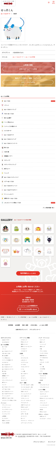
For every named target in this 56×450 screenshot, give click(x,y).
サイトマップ (51, 442)
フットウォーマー (6, 414)
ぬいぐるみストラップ (7, 351)
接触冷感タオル (43, 355)
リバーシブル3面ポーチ (7, 360)
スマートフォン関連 (25, 337)
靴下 (41, 364)
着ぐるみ (4, 371)
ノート (22, 355)
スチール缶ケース (25, 396)
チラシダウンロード (35, 329)
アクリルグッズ (24, 402)
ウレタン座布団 (5, 422)
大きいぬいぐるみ (6, 353)
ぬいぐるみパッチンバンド (8, 387)
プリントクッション (6, 405)
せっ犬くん (4, 319)
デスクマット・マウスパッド (27, 420)
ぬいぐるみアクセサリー (7, 393)
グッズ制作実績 (22, 317)
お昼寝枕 (4, 416)
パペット (4, 349)
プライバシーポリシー (39, 442)
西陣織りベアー (5, 375)
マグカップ (42, 400)
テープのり (23, 364)
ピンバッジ (23, 411)
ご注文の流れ (33, 325)
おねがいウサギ (5, 339)
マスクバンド (43, 378)
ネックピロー (5, 418)
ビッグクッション (6, 411)
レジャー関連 (42, 389)
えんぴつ (23, 375)
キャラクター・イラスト (45, 418)
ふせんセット (24, 360)
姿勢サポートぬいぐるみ (7, 398)
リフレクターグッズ (44, 384)
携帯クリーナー (24, 344)
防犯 (40, 382)
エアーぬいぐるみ (6, 389)
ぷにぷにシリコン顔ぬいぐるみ (9, 400)
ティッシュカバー (6, 395)
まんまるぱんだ (5, 342)
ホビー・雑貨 (23, 382)
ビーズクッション (6, 407)
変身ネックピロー (6, 420)
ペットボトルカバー (44, 405)
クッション (3, 403)
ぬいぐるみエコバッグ (7, 366)
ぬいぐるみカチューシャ (7, 391)
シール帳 (23, 371)
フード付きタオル (44, 357)
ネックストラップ (25, 409)
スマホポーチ (24, 351)
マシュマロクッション (7, 409)
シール (22, 369)
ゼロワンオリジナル (6, 337)
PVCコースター (43, 411)
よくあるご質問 (43, 325)
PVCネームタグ (24, 407)
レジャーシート (43, 407)
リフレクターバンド (44, 387)
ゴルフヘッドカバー (44, 391)
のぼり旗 (4, 373)
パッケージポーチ (44, 396)
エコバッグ (42, 339)
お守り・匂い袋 (24, 414)
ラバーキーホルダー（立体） (27, 384)
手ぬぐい (42, 360)
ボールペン (23, 378)
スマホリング (24, 339)
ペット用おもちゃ (6, 358)
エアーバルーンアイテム (26, 422)
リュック (4, 384)
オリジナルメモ (24, 358)
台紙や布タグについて (22, 329)
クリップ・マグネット (26, 400)
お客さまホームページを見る (28, 69)
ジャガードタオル (44, 353)
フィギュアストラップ (26, 389)
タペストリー (24, 416)
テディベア (4, 378)
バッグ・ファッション (44, 337)
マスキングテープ (25, 366)
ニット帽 (42, 366)
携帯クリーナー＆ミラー (26, 346)
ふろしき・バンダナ (44, 362)
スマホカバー (24, 348)
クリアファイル (24, 362)
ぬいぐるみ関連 (30, 57)
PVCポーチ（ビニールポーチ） (47, 398)
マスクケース (43, 375)
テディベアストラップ (7, 380)
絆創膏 (41, 380)
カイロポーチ (5, 362)
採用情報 (10, 325)
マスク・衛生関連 (43, 373)
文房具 (21, 353)
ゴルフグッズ (43, 394)
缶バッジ (23, 418)
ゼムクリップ (24, 380)
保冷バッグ (42, 346)
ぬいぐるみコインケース (7, 369)
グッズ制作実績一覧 (48, 207)
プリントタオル (43, 351)
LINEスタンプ (43, 416)
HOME (2, 317)
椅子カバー (4, 382)
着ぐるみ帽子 (5, 355)
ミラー (41, 371)
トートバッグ (43, 344)
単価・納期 (25, 325)
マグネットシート (25, 398)
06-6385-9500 (28, 300)
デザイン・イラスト (43, 414)
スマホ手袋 (42, 369)
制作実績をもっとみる (28, 273)
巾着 (41, 348)
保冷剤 (41, 409)
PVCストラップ (24, 342)
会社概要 (17, 325)
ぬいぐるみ (4, 346)
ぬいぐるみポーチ (5, 13)
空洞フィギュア (24, 391)
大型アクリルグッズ (25, 405)
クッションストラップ (26, 393)
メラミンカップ (43, 402)
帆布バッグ (42, 342)
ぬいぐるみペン (24, 373)
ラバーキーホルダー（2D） (27, 387)
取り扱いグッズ (11, 317)
